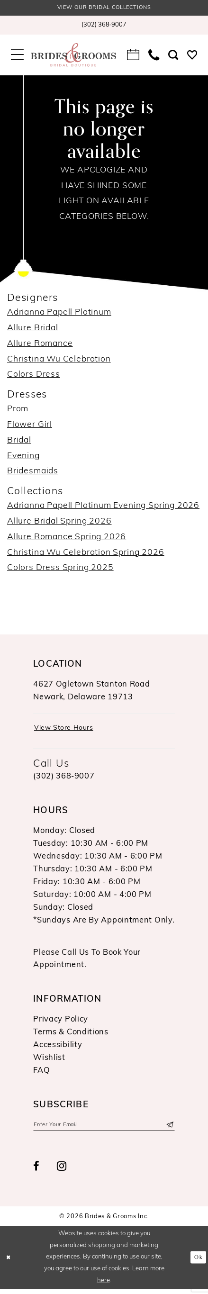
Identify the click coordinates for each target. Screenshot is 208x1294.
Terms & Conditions (71, 1036)
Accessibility (57, 1048)
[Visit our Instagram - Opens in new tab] (62, 1172)
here (103, 1286)
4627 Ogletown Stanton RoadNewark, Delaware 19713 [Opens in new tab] (91, 692)
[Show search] (173, 56)
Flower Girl (29, 426)
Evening (23, 457)
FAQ (41, 1074)
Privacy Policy (60, 1023)
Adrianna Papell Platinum (59, 314)
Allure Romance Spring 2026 (66, 538)
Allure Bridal (32, 330)
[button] (17, 56)
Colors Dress (33, 376)
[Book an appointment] (133, 56)
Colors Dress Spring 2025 (60, 570)
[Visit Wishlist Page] (191, 56)
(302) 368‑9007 (63, 780)
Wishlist (49, 1061)
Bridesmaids (32, 473)
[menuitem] (104, 26)
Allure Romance (39, 345)
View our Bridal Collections (104, 9)
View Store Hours (67, 731)
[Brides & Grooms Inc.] (73, 57)
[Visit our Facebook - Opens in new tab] (36, 1172)
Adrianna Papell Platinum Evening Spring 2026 (103, 507)
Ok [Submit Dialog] (197, 1262)
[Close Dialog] (9, 1263)
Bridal (19, 442)
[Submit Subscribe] (168, 1129)
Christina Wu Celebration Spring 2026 (85, 554)
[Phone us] (154, 56)
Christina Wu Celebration (59, 361)
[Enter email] (104, 1129)
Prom (17, 411)
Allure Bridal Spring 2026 (59, 523)
